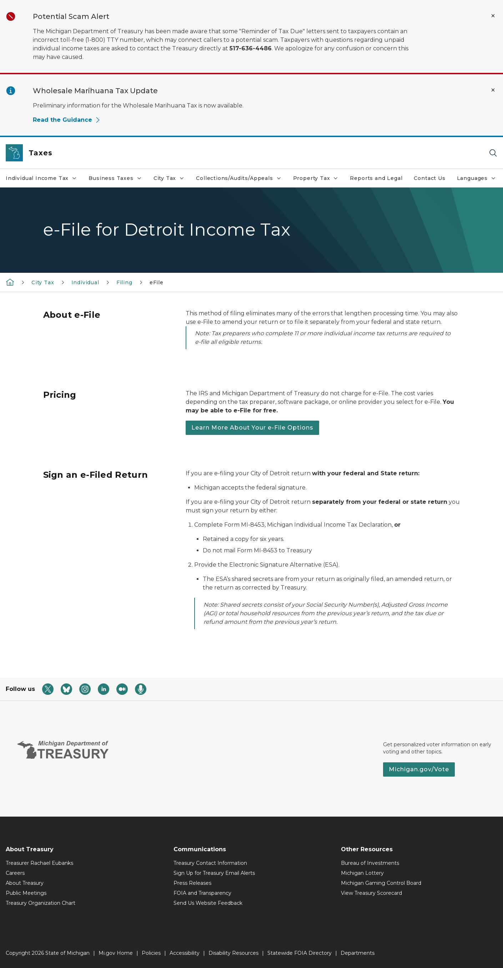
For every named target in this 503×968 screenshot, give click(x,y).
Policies (151, 953)
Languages (476, 178)
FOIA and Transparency (202, 893)
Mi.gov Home (116, 953)
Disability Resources (233, 953)
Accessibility (185, 953)
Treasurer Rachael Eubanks (39, 863)
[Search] (493, 153)
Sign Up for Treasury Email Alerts (214, 873)
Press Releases (192, 883)
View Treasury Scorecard (371, 893)
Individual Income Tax (41, 178)
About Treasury (25, 883)
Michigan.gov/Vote (419, 769)
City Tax (169, 178)
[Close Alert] (493, 16)
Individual (85, 282)
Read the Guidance (67, 119)
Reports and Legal (376, 178)
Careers (15, 873)
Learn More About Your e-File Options (252, 427)
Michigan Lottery (362, 873)
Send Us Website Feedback (207, 903)
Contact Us (429, 178)
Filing (124, 282)
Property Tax (316, 178)
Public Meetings (26, 893)
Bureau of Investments (370, 863)
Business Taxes (115, 178)
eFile (157, 282)
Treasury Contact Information (210, 863)
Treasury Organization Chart (40, 903)
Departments (357, 953)
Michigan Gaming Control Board (381, 883)
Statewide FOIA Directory (299, 953)
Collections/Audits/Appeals (238, 178)
